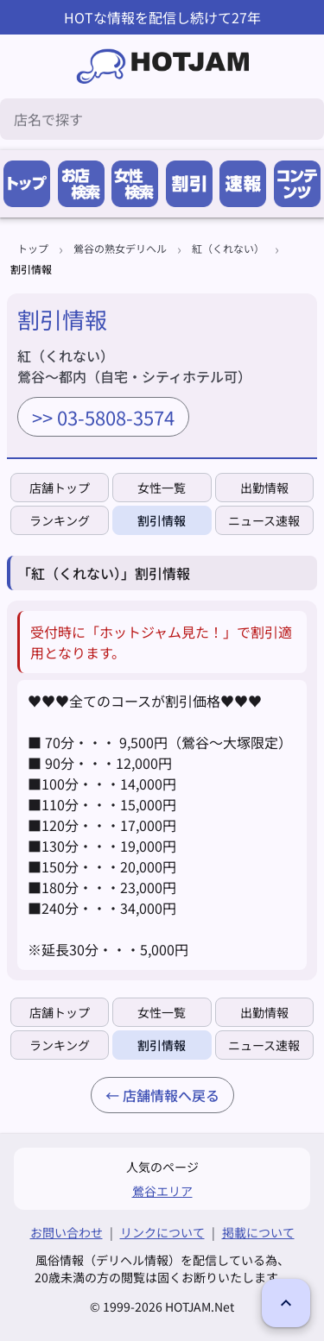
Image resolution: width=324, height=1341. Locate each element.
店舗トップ (59, 487)
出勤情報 (264, 487)
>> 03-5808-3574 (103, 417)
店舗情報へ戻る (171, 1095)
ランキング (59, 520)
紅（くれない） (228, 248)
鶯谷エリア (162, 1190)
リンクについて (162, 1232)
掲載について (258, 1232)
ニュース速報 (264, 520)
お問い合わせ (66, 1232)
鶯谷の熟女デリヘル (120, 248)
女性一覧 (161, 487)
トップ (32, 248)
